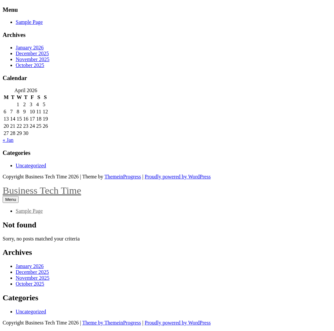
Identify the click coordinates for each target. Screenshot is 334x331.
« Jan (8, 140)
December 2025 (32, 53)
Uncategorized (31, 165)
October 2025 (30, 65)
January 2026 (30, 47)
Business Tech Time (42, 190)
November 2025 (33, 59)
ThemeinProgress (122, 176)
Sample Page (29, 22)
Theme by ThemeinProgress (111, 322)
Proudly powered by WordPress (178, 176)
